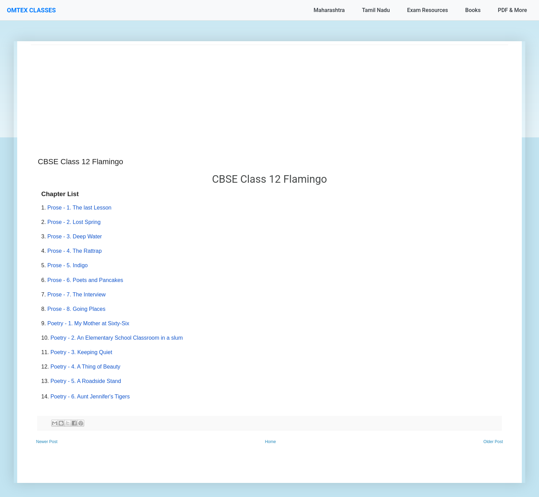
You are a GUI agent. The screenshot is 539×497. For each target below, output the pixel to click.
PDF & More (512, 10)
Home (270, 441)
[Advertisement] (237, 93)
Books (473, 10)
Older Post (493, 441)
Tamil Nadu (376, 10)
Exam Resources (427, 10)
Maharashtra (329, 10)
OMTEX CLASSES (31, 10)
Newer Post (46, 441)
